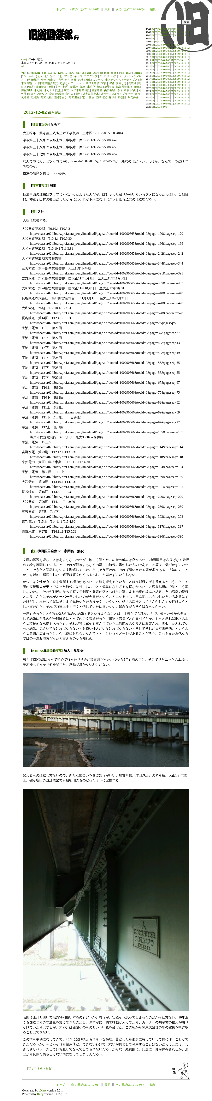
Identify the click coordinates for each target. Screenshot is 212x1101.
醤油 (91, 97)
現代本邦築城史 (80, 90)
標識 (99, 86)
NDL (71, 72)
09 (168, 29)
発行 (119, 90)
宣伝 (104, 83)
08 (165, 29)
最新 (107, 9)
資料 (78, 93)
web (31, 76)
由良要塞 (109, 90)
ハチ (114, 76)
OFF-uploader (83, 72)
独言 (23, 72)
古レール (98, 79)
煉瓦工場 (49, 90)
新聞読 (74, 86)
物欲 (59, 90)
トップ (60, 9)
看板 (126, 90)
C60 (50, 72)
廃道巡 (132, 83)
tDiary (43, 1090)
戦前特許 (41, 86)
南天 (73, 79)
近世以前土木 (91, 93)
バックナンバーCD (129, 76)
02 (156, 32)
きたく (39, 76)
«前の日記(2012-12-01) (84, 9)
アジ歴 (68, 76)
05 (156, 29)
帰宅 (111, 83)
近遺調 (35, 97)
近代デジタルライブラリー (117, 93)
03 (159, 32)
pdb (102, 72)
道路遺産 (74, 97)
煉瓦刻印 (26, 90)
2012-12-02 (35, 112)
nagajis (25, 59)
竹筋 (23, 93)
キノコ (78, 76)
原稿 (88, 79)
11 (175, 29)
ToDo (129, 72)
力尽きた (63, 79)
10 (172, 29)
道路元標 (46, 97)
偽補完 (52, 79)
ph (112, 72)
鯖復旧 (122, 97)
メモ (23, 79)
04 (153, 29)
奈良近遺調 (92, 83)
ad (22, 66)
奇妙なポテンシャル (72, 83)
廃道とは (121, 83)
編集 (153, 9)
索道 (51, 93)
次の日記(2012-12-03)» (130, 9)
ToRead (137, 72)
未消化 (91, 86)
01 (153, 32)
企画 (43, 79)
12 (178, 29)
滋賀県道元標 (124, 86)
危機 (80, 79)
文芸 (58, 86)
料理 (65, 86)
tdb (122, 72)
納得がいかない (37, 93)
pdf (107, 72)
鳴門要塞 (133, 97)
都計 (84, 97)
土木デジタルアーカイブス (121, 79)
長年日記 (54, 112)
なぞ (52, 76)
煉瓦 (137, 86)
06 (159, 29)
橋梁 (107, 86)
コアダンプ (91, 76)
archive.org (34, 72)
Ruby (40, 1094)
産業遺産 (97, 90)
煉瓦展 (38, 90)
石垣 (134, 90)
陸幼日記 (101, 97)
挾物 (51, 86)
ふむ (59, 76)
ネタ (106, 76)
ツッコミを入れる (39, 1068)
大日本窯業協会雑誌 (46, 83)
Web (24, 76)
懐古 (31, 86)
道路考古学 (60, 97)
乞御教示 (33, 79)
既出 (82, 86)
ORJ (95, 72)
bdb (44, 72)
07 (162, 29)
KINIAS (62, 72)
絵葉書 (60, 93)
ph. (117, 72)
